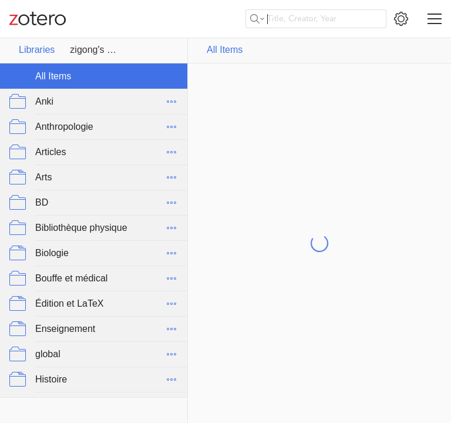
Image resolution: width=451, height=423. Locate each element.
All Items (225, 50)
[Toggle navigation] (434, 18)
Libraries (37, 50)
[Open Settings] (401, 18)
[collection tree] (94, 230)
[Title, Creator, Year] (315, 18)
